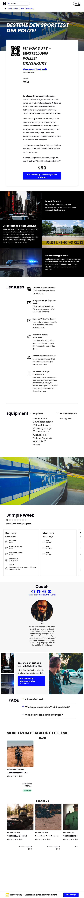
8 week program (53, 846)
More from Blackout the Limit (42, 595)
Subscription (27, 783)
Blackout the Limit (35, 69)
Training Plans (13, 8)
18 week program (25, 846)
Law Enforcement (26, 8)
